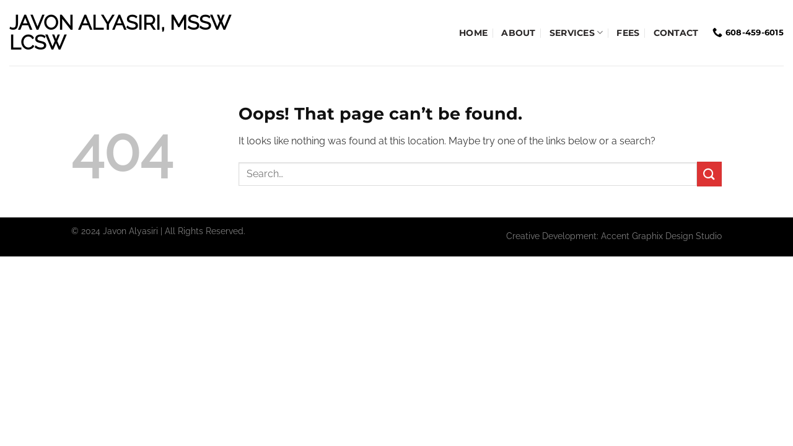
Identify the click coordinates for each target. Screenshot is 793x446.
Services (576, 32)
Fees (627, 32)
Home (473, 32)
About (518, 32)
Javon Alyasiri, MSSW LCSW (119, 33)
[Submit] (709, 174)
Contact (676, 32)
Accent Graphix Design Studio (661, 235)
